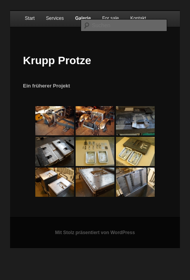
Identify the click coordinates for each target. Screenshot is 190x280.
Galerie (83, 18)
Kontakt (138, 18)
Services (55, 18)
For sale (110, 18)
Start (30, 18)
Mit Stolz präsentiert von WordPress (95, 232)
